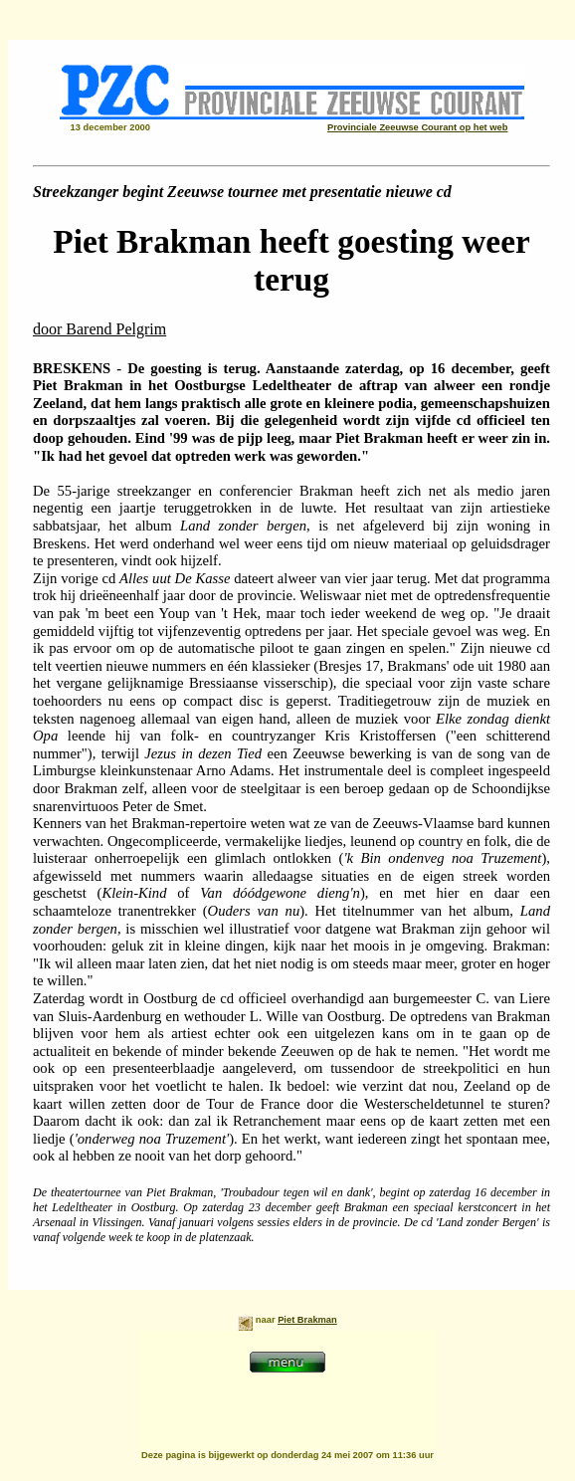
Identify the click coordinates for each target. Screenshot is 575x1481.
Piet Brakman (307, 1320)
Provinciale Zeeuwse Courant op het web (417, 127)
